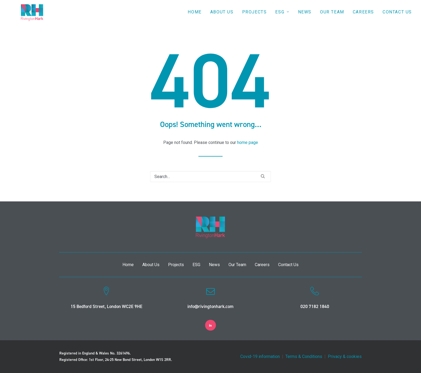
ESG (282, 16)
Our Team (332, 16)
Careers (363, 16)
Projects (254, 16)
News (304, 16)
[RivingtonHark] (30, 16)
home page (247, 142)
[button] (262, 176)
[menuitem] (196, 16)
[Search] (210, 176)
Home (194, 16)
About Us (222, 16)
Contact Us (397, 16)
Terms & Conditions (303, 356)
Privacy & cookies (345, 356)
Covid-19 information (260, 356)
